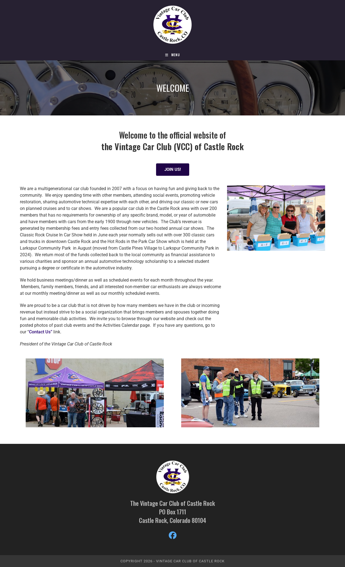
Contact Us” (41, 331)
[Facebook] (173, 535)
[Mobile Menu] (172, 54)
